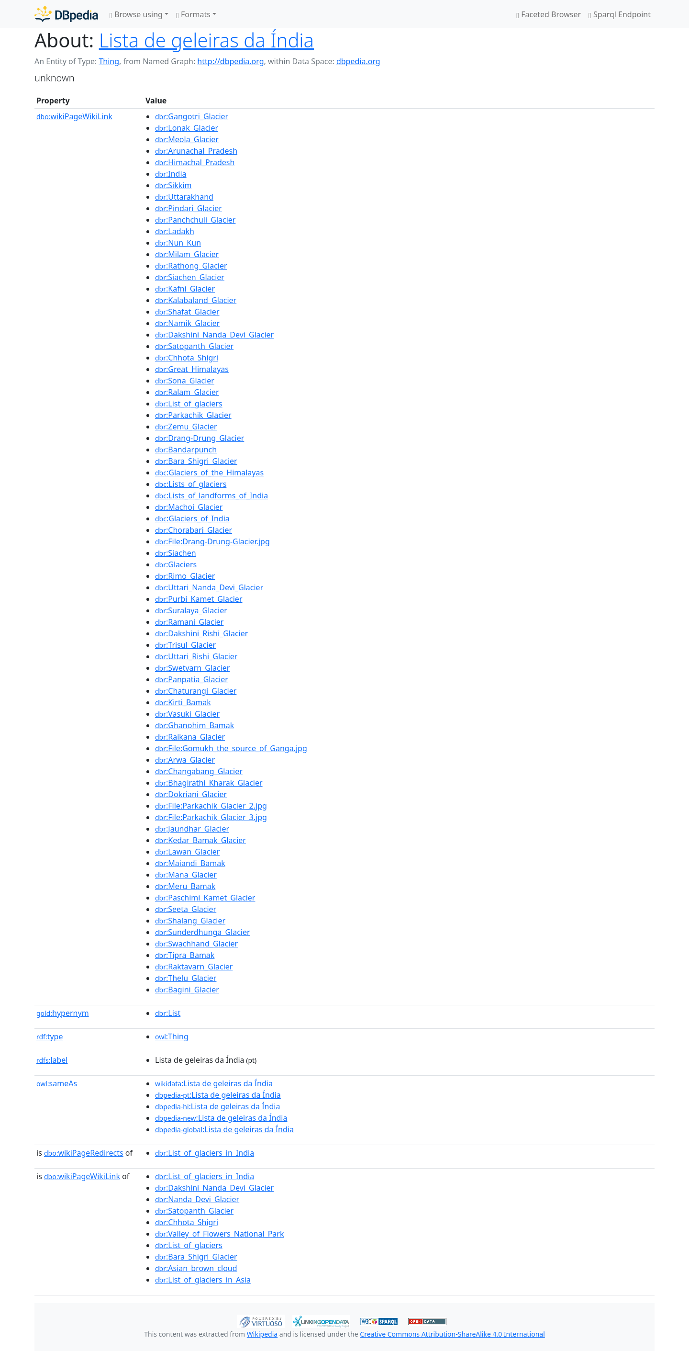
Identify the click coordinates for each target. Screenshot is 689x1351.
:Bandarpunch (186, 449)
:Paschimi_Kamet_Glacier (205, 897)
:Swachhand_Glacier (196, 943)
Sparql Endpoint (620, 14)
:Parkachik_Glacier (193, 415)
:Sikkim (173, 185)
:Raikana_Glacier (190, 737)
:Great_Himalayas (192, 369)
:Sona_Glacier (184, 380)
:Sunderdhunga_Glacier (202, 932)
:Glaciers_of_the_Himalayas (209, 472)
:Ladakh (174, 231)
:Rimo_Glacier (185, 576)
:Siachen (175, 553)
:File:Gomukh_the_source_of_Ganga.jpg (231, 748)
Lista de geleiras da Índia (206, 40)
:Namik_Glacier (187, 323)
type (49, 1036)
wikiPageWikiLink (74, 116)
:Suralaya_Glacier (191, 610)
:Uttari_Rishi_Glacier (196, 656)
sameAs (56, 1083)
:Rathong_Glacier (191, 265)
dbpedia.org (358, 61)
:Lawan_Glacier (187, 851)
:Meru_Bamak (185, 886)
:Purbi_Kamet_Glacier (199, 599)
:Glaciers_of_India (192, 518)
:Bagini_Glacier (187, 989)
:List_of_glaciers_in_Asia (203, 1279)
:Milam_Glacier (187, 254)
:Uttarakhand (184, 196)
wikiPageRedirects (83, 1153)
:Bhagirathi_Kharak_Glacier (209, 782)
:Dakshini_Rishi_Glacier (201, 633)
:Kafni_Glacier (185, 288)
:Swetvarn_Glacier (192, 668)
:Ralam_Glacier (187, 392)
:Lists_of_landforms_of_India (211, 495)
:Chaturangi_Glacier (195, 691)
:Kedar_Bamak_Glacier (200, 840)
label (52, 1060)
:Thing (172, 1036)
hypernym (62, 1013)
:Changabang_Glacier (199, 771)
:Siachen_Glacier (189, 277)
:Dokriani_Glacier (191, 794)
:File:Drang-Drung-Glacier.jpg (212, 541)
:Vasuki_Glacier (187, 714)
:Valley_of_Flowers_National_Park (219, 1233)
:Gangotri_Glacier (191, 116)
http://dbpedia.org (230, 61)
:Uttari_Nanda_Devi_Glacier (209, 587)
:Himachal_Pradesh (194, 162)
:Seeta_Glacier (185, 909)
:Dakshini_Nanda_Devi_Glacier (214, 334)
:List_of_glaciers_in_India (204, 1153)
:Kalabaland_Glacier (195, 300)
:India (171, 174)
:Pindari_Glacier (188, 208)
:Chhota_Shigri (186, 357)
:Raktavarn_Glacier (194, 966)
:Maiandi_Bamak (190, 863)
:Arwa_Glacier (185, 759)
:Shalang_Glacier (190, 920)
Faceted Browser (548, 14)
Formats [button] (193, 14)
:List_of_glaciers (188, 403)
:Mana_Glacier (186, 874)
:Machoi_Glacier (188, 507)
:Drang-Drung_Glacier (199, 438)
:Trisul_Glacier (185, 645)
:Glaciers (176, 564)
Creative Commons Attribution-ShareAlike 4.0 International (452, 1334)
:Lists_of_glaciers (190, 484)
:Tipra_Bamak (184, 955)
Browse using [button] (136, 14)
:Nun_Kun (178, 242)
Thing (109, 61)
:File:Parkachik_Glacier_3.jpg (211, 817)
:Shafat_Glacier (187, 311)
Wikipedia (262, 1334)
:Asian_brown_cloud (196, 1268)
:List (167, 1013)
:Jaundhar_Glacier (192, 828)
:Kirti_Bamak (183, 702)
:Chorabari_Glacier (193, 530)
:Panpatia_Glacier (191, 679)
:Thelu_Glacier (185, 978)
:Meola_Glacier (187, 139)
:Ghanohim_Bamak (194, 725)
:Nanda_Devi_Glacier (197, 1199)
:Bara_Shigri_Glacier (196, 461)
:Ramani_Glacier (189, 622)
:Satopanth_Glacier (194, 346)
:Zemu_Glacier (186, 426)
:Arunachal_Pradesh (196, 151)
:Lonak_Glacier (186, 128)
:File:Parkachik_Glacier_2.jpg (211, 805)
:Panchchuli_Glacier (195, 219)
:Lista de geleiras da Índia (214, 1083)
